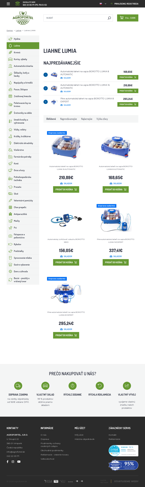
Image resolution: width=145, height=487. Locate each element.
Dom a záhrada (17, 271)
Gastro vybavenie (18, 264)
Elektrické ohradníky (20, 143)
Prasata (14, 186)
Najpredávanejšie (68, 118)
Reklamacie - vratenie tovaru (55, 454)
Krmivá (13, 52)
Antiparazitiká (17, 214)
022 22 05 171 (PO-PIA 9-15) (31, 2)
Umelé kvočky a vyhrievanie (17, 121)
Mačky (13, 220)
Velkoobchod (47, 459)
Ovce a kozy (16, 170)
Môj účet (79, 435)
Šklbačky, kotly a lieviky (18, 74)
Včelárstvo (15, 149)
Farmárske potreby (19, 156)
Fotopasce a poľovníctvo (16, 236)
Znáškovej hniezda (19, 96)
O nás (43, 435)
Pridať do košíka (128, 77)
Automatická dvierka (20, 66)
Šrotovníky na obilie (19, 112)
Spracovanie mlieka (19, 257)
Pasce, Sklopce (17, 89)
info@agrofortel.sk (16, 452)
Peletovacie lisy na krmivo (19, 105)
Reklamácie (114, 439)
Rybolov (14, 244)
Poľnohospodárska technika (19, 179)
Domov (10, 30)
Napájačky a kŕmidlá (20, 82)
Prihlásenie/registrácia (124, 4)
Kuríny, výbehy (17, 59)
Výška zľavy (102, 118)
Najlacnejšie (86, 118)
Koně (13, 163)
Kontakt (112, 435)
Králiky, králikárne (19, 136)
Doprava (45, 439)
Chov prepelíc (16, 207)
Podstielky (15, 251)
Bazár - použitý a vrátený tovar (18, 280)
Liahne (18, 30)
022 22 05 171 (13, 456)
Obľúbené (51, 118)
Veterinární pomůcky (20, 200)
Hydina (13, 38)
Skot (12, 193)
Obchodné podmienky (52, 450)
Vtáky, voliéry (16, 129)
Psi (12, 227)
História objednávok (84, 439)
